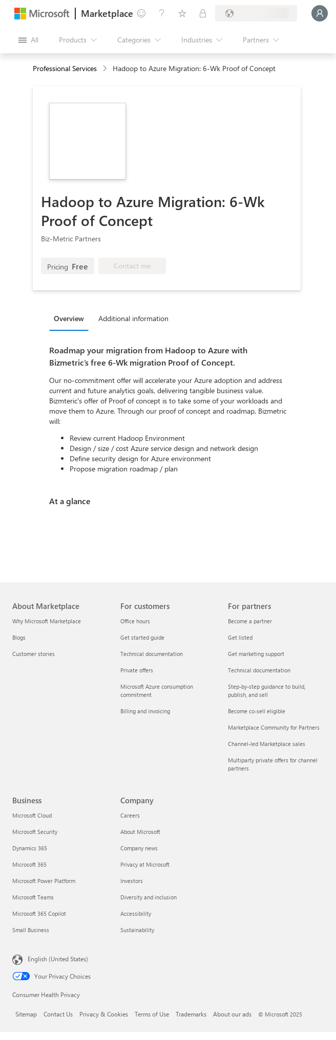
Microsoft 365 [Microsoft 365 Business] (29, 864)
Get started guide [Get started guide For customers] (142, 637)
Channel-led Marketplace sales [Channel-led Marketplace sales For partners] (266, 744)
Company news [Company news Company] (139, 848)
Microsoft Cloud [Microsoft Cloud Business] (32, 815)
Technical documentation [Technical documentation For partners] (259, 670)
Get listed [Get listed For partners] (240, 637)
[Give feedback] (141, 13)
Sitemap (26, 1014)
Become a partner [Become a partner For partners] (250, 621)
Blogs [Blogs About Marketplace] (19, 637)
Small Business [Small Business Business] (30, 930)
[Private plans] (203, 13)
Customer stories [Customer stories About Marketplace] (33, 654)
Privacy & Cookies (103, 1014)
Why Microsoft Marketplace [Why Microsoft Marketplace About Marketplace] (46, 621)
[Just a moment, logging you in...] (319, 13)
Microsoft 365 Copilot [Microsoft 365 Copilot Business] (39, 913)
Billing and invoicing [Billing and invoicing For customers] (145, 711)
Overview (69, 318)
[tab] (71, 318)
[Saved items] (182, 13)
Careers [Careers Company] (130, 815)
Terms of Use (152, 1014)
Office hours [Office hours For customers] (135, 621)
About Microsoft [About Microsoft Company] (140, 831)
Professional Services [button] (65, 68)
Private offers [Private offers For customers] (136, 670)
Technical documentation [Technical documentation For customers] (151, 654)
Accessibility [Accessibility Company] (135, 913)
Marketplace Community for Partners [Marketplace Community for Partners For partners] (274, 727)
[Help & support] (162, 13)
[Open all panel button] (28, 40)
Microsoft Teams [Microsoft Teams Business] (33, 897)
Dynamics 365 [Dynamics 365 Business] (29, 848)
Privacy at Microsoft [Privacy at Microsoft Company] (145, 864)
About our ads (232, 1014)
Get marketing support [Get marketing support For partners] (256, 654)
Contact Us (58, 1014)
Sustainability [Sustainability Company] (137, 930)
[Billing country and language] (256, 13)
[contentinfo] (106, 69)
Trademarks (191, 1014)
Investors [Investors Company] (131, 881)
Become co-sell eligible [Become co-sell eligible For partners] (256, 711)
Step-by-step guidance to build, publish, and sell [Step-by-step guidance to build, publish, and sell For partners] (266, 690)
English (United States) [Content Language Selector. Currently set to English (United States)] (58, 959)
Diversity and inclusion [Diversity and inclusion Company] (148, 897)
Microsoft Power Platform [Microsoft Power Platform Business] (43, 881)
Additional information (133, 318)
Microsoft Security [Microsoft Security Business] (34, 831)
